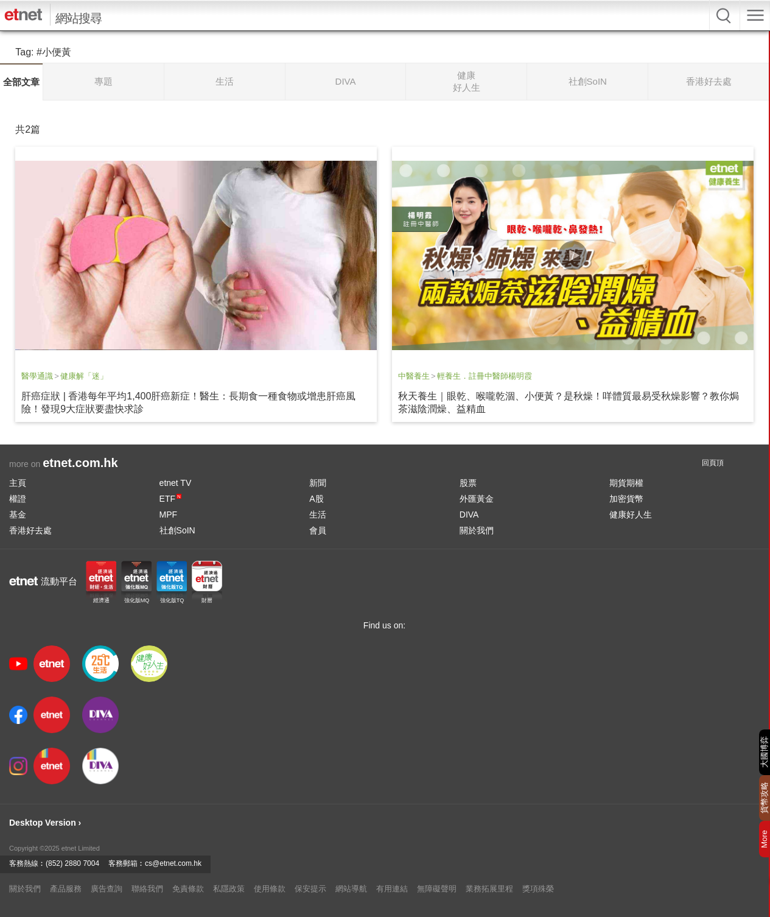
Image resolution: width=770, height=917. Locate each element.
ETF (170, 499)
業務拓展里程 (489, 888)
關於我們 (477, 530)
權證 (17, 499)
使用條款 (269, 888)
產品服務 (66, 888)
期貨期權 (626, 483)
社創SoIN (177, 530)
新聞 (317, 483)
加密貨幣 (626, 499)
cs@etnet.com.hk (173, 863)
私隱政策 (229, 888)
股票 (468, 483)
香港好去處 (30, 530)
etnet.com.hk (80, 462)
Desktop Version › (45, 822)
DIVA (469, 514)
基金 (17, 514)
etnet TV (175, 483)
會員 (317, 530)
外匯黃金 (477, 499)
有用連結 (392, 888)
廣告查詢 (106, 888)
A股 (316, 499)
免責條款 (188, 888)
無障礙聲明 (437, 888)
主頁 (17, 483)
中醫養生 (414, 376)
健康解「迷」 (84, 376)
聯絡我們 (147, 888)
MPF (168, 514)
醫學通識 (37, 376)
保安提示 (310, 888)
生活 (317, 514)
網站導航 (351, 888)
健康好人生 (630, 514)
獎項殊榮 (538, 888)
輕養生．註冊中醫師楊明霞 (484, 376)
